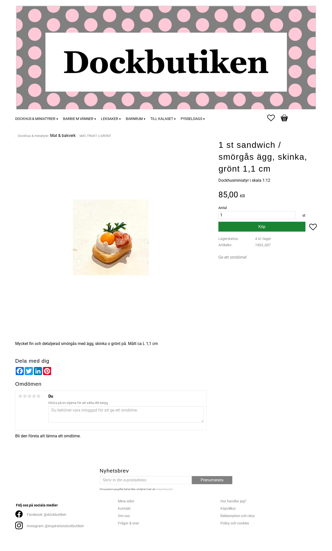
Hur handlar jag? (233, 501)
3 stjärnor (29, 396)
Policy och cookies (234, 523)
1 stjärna (20, 396)
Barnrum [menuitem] (134, 119)
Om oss (124, 516)
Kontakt (124, 508)
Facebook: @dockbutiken (46, 515)
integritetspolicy (164, 489)
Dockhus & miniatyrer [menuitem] (35, 119)
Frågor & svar (128, 523)
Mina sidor (126, 501)
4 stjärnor (34, 396)
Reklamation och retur (237, 516)
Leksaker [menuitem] (109, 119)
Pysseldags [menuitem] (191, 119)
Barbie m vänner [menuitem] (78, 119)
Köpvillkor (228, 508)
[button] (273, 118)
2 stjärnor (25, 396)
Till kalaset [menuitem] (161, 119)
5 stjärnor (38, 396)
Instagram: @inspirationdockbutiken (55, 526)
